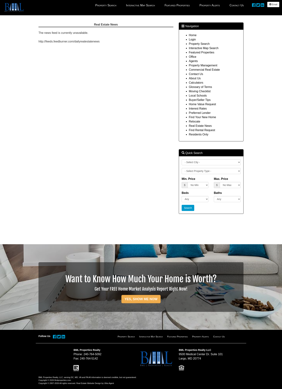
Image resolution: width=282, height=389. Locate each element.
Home (193, 35)
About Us (195, 78)
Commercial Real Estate (204, 69)
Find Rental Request (202, 130)
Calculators (196, 82)
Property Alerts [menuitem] (209, 5)
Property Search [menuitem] (105, 5)
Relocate (194, 121)
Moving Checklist (200, 91)
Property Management (203, 65)
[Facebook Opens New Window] (254, 4)
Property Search (199, 43)
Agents (193, 61)
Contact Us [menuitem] (236, 5)
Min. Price (188, 178)
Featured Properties (201, 52)
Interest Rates (198, 108)
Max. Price (221, 178)
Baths (218, 192)
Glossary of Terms (200, 86)
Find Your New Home (202, 117)
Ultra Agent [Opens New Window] (109, 383)
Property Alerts (200, 336)
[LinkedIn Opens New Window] (262, 4)
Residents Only (198, 134)
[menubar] (169, 5)
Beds (185, 192)
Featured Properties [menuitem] (177, 5)
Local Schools (198, 95)
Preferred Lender (200, 112)
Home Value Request (202, 104)
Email (273, 4)
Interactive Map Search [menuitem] (140, 5)
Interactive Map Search (204, 48)
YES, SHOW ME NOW (140, 299)
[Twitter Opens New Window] (258, 4)
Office (192, 56)
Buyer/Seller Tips (200, 99)
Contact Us (196, 74)
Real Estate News (200, 125)
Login (192, 39)
